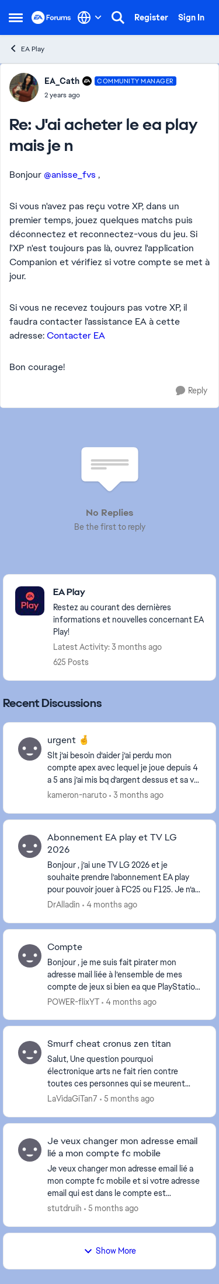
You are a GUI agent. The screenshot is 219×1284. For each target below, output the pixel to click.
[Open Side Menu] (16, 17)
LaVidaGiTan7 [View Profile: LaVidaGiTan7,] (72, 1098)
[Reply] (191, 391)
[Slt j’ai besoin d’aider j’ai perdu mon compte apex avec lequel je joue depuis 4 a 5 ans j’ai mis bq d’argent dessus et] (124, 768)
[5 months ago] (127, 1099)
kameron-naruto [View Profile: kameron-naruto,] (77, 795)
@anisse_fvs (70, 174)
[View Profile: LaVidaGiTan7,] (29, 1052)
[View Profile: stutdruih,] (29, 1150)
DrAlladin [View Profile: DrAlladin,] (63, 904)
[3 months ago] (136, 795)
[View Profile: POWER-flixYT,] (29, 956)
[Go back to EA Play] (128, 592)
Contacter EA (76, 335)
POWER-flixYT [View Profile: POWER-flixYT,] (73, 1001)
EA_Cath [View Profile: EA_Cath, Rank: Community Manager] (61, 81)
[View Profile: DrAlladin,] (29, 846)
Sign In (191, 17)
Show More (110, 1251)
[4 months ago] (109, 905)
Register (151, 17)
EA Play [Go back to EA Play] (26, 49)
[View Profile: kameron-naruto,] (29, 749)
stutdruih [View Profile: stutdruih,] (64, 1208)
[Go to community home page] (51, 17)
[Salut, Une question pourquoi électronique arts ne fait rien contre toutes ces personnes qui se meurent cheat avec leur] (124, 1071)
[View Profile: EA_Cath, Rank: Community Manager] (24, 87)
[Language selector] (89, 17)
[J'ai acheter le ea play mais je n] (110, 95)
